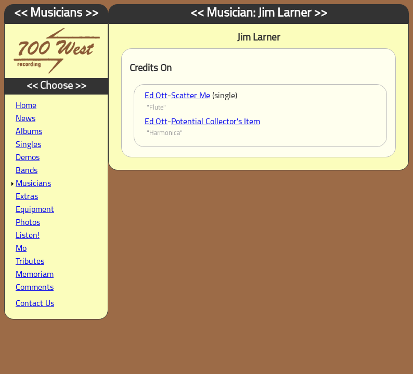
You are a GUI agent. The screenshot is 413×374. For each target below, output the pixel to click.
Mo (21, 249)
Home (26, 106)
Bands (26, 171)
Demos (28, 158)
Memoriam (35, 275)
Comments (35, 288)
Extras (27, 197)
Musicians (33, 184)
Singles (28, 145)
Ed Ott (156, 96)
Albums (29, 132)
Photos (28, 223)
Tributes (30, 262)
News (25, 119)
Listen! (28, 236)
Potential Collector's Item (215, 122)
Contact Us (35, 304)
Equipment (35, 210)
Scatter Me (190, 96)
